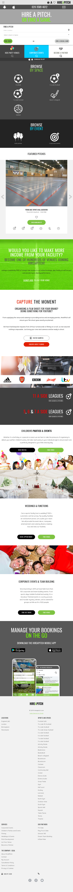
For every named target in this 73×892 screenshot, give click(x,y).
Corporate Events (7, 828)
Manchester (5, 730)
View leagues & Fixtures (56, 401)
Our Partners (42, 824)
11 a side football (43, 727)
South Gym (41, 804)
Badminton (41, 750)
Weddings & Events (7, 836)
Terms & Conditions (7, 865)
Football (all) (42, 721)
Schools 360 (42, 833)
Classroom (41, 767)
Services (4, 824)
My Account (5, 860)
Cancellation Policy (7, 863)
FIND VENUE (8, 41)
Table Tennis (42, 813)
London (3, 724)
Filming (3, 833)
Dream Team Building (45, 836)
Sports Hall (41, 807)
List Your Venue (6, 842)
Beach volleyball (43, 756)
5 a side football (43, 733)
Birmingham (5, 727)
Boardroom (42, 758)
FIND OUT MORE (26, 612)
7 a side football (43, 738)
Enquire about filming (36, 344)
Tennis (40, 816)
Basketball (41, 753)
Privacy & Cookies (7, 868)
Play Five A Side (43, 831)
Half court (41, 787)
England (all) (5, 721)
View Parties (22, 450)
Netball (40, 796)
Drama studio (42, 779)
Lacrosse (41, 793)
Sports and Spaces (44, 718)
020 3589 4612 (39, 7)
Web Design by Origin (36, 713)
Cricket (40, 773)
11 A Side (41, 828)
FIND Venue (50, 450)
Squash (40, 810)
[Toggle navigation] (3, 2)
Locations (4, 718)
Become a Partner (7, 845)
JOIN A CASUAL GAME (62, 41)
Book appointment (26, 537)
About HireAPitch (6, 854)
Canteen (40, 764)
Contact (4, 857)
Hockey (40, 790)
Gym (39, 784)
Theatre (40, 819)
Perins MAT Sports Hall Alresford (36, 210)
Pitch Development (7, 839)
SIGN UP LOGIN (6, 874)
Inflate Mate (42, 839)
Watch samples (36, 338)
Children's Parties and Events (11, 831)
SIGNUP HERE (28, 280)
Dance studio (42, 776)
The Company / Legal (8, 850)
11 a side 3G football (44, 724)
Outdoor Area (42, 802)
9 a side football (43, 741)
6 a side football (43, 736)
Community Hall (43, 770)
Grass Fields (42, 781)
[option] (36, 196)
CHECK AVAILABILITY (36, 222)
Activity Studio (42, 744)
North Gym (41, 799)
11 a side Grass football (45, 730)
